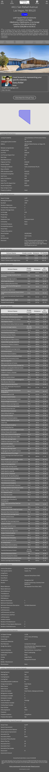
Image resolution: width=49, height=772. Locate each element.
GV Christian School (6, 351)
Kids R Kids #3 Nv (5, 346)
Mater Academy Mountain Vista (9, 283)
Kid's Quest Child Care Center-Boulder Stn (12, 365)
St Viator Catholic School (8, 377)
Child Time (4, 422)
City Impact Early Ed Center (8, 526)
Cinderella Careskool (6, 370)
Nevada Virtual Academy (7, 302)
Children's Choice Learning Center (10, 406)
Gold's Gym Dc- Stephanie (8, 473)
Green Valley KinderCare (7, 413)
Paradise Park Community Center (10, 358)
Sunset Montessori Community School (11, 356)
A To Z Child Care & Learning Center (10, 349)
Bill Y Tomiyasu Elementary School (10, 255)
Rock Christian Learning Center (9, 530)
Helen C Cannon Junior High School (10, 260)
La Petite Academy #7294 (8, 446)
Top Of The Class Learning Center (10, 521)
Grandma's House (6, 523)
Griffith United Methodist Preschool (10, 485)
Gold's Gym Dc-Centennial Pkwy (9, 469)
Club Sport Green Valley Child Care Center (12, 324)
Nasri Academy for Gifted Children (10, 339)
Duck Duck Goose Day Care (8, 408)
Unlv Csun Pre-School (7, 444)
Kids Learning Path (6, 361)
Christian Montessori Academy (9, 330)
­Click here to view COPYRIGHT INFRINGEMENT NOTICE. (29, 762)
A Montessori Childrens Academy (10, 344)
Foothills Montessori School (8, 550)
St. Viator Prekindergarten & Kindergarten (12, 379)
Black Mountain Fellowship (8, 538)
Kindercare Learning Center (8, 448)
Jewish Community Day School (9, 384)
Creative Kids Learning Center (9, 466)
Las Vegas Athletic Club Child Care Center (12, 487)
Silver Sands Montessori (7, 281)
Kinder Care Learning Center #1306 (10, 436)
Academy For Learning (7, 528)
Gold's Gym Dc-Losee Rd (7, 471)
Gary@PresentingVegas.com (10, 88)
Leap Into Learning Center (8, 464)
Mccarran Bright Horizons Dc (9, 401)
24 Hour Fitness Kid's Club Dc (9, 432)
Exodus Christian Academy (8, 533)
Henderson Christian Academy (9, 418)
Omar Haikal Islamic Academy (9, 545)
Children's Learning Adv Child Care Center (12, 368)
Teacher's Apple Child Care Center (10, 420)
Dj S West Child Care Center (8, 497)
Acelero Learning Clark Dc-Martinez (10, 560)
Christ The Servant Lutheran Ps (9, 462)
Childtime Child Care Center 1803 (10, 441)
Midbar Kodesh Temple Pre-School (10, 490)
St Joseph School (5, 542)
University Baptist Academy (8, 425)
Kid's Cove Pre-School (7, 415)
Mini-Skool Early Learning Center (10, 514)
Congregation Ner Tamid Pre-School (11, 451)
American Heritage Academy (8, 327)
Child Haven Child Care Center (9, 547)
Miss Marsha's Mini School (8, 382)
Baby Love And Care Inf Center (9, 363)
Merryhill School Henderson (8, 411)
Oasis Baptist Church (6, 321)
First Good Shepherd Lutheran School (11, 558)
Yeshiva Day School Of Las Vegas (9, 453)
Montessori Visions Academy (8, 353)
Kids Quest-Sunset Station (8, 397)
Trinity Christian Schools (7, 535)
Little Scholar (5, 375)
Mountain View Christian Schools (10, 512)
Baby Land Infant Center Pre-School (11, 319)
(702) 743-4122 (6, 90)
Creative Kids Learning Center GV (10, 342)
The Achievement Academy (8, 480)
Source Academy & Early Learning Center (12, 459)
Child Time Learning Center (8, 439)
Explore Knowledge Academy (9, 279)
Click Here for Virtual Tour (24, 98)
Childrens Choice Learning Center (10, 404)
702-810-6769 (28, 141)
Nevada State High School (8, 290)
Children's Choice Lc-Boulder (9, 372)
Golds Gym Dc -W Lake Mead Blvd (10, 476)
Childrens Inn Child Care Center (9, 314)
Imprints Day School (6, 507)
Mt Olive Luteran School (7, 337)
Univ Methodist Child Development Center (12, 429)
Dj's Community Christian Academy (10, 478)
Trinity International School (8, 540)
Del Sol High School (6, 258)
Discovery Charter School (8, 272)
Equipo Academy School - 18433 (9, 300)
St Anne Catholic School (7, 516)
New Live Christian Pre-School (9, 556)
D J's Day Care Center (6, 494)
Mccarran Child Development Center (11, 399)
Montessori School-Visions (8, 335)
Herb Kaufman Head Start (8, 332)
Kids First (3, 519)
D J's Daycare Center (6, 492)
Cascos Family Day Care (7, 427)
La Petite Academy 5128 (7, 394)
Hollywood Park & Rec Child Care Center (11, 509)
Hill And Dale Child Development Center (12, 317)
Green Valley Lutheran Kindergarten (10, 434)
